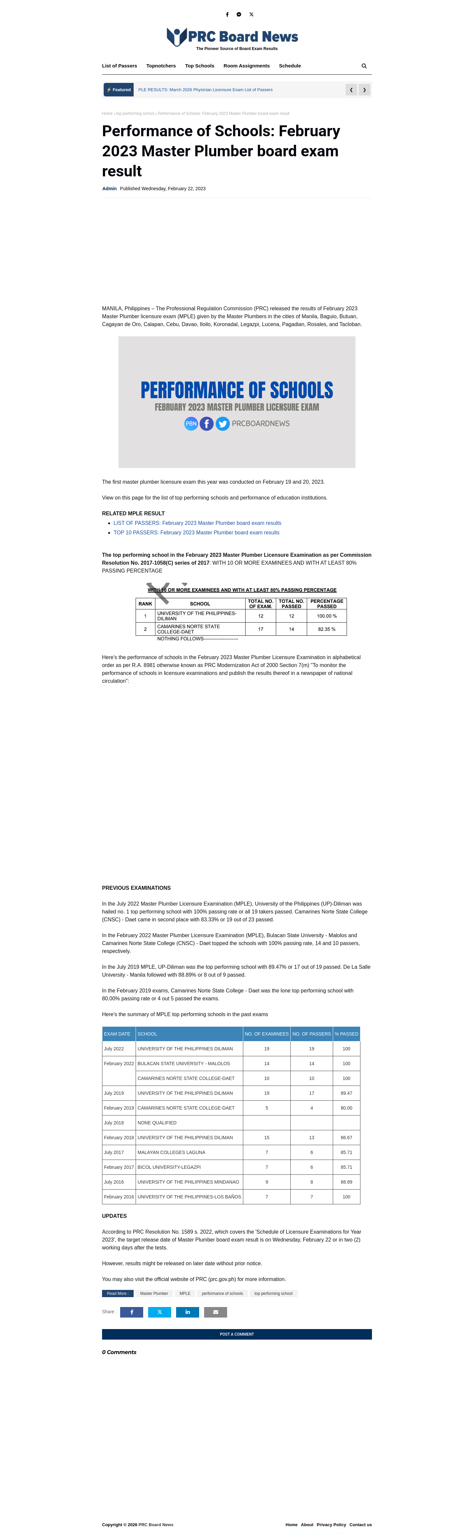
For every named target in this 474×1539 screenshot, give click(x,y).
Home (107, 113)
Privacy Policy (331, 1524)
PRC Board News (156, 1524)
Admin (109, 188)
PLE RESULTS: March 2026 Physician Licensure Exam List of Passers (206, 89)
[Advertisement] (237, 251)
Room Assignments (247, 65)
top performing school (135, 113)
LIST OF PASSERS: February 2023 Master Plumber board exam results (197, 523)
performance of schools (222, 1293)
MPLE (185, 1293)
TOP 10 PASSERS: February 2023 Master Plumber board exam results (196, 532)
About (307, 1524)
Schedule (290, 65)
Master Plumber (154, 1293)
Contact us (361, 1524)
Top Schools (199, 65)
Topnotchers (161, 65)
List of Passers (119, 65)
